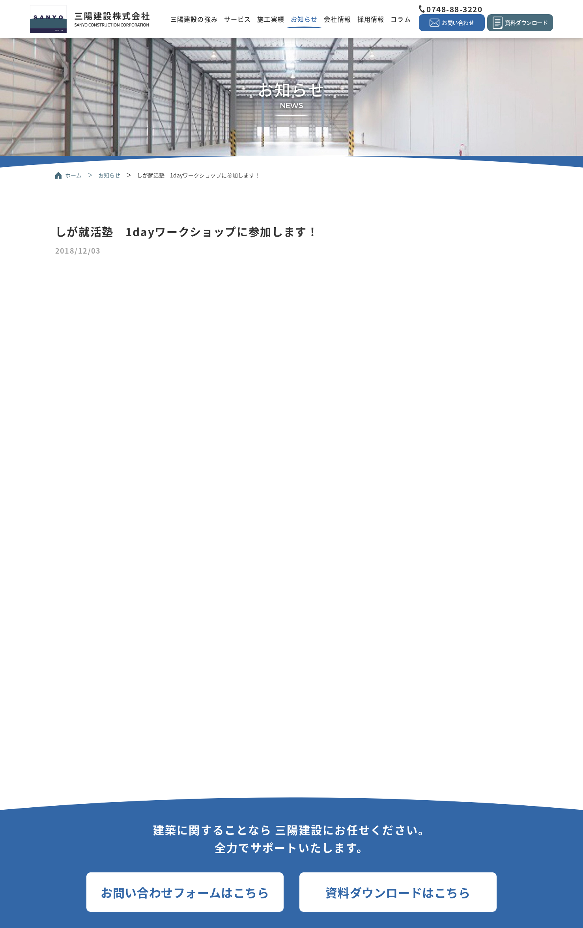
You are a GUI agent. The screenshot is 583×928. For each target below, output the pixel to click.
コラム (401, 19)
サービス (237, 19)
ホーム (73, 175)
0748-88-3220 (454, 9)
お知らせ (304, 19)
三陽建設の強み (194, 19)
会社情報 (337, 19)
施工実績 (270, 19)
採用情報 (370, 19)
